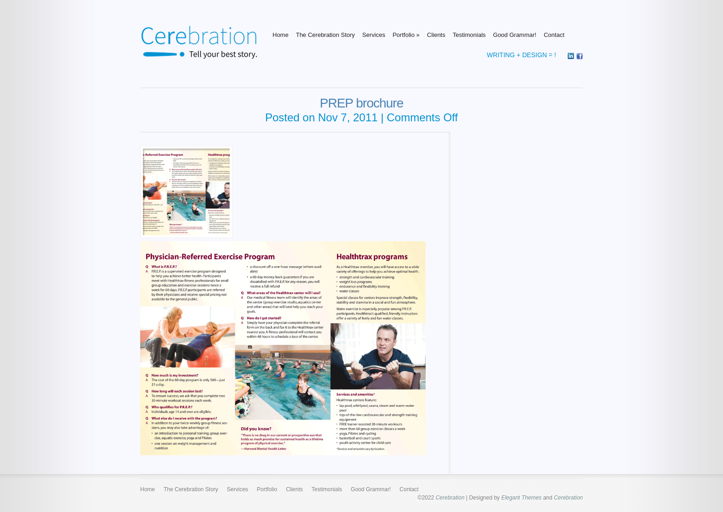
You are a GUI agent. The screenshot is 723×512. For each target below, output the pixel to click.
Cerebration (450, 497)
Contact (554, 34)
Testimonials (469, 34)
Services (373, 34)
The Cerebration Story (325, 34)
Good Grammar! (514, 34)
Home (281, 34)
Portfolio (406, 34)
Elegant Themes (521, 497)
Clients (436, 34)
